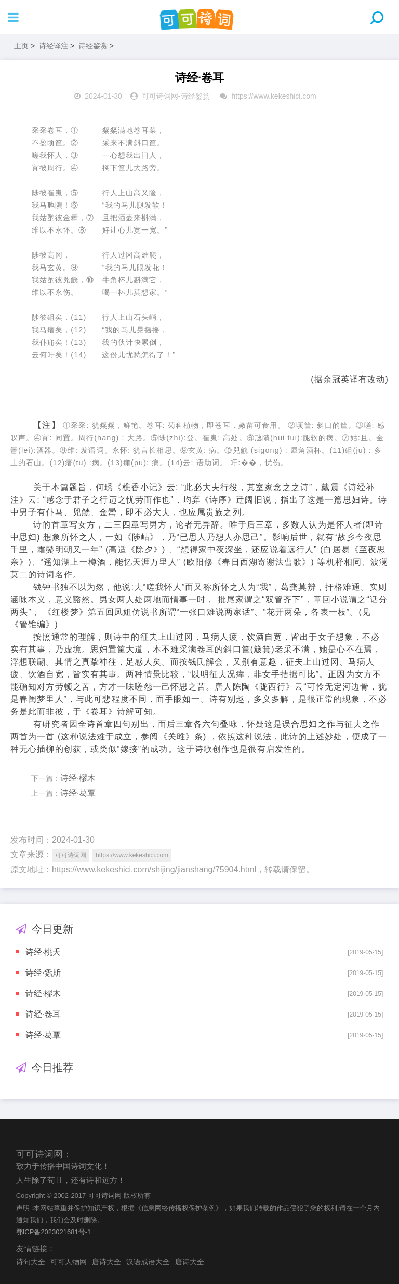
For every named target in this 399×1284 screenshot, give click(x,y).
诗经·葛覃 (78, 793)
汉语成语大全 (148, 1262)
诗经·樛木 (78, 778)
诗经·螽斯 (43, 972)
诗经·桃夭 (43, 952)
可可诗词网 (160, 96)
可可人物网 (68, 1262)
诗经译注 (53, 46)
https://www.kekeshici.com (273, 96)
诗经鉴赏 (93, 46)
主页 (21, 46)
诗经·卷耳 (43, 1014)
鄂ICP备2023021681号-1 (53, 1232)
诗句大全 (30, 1262)
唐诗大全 (106, 1262)
